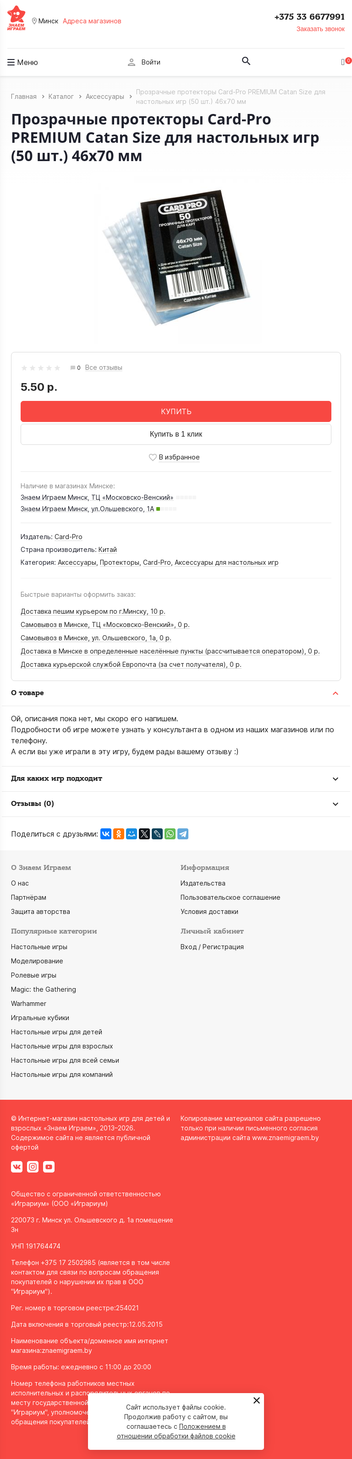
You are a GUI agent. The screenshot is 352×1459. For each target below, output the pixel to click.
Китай (108, 549)
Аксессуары (77, 562)
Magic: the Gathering (43, 989)
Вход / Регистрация (212, 947)
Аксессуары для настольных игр (227, 562)
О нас (20, 883)
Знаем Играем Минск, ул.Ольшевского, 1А (87, 509)
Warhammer (28, 1003)
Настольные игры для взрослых (62, 1046)
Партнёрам (28, 897)
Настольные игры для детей (56, 1032)
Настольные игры (39, 947)
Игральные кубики (40, 1017)
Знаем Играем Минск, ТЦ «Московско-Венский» (97, 497)
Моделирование (37, 961)
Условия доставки (209, 911)
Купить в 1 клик (176, 434)
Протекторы (119, 562)
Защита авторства (40, 911)
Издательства (203, 883)
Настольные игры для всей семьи (65, 1060)
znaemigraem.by (67, 1350)
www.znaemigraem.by (285, 1137)
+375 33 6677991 (310, 17)
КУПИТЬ (176, 411)
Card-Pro (68, 536)
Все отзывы (103, 367)
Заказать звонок (321, 28)
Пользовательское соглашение (230, 897)
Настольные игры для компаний (62, 1074)
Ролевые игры (33, 975)
